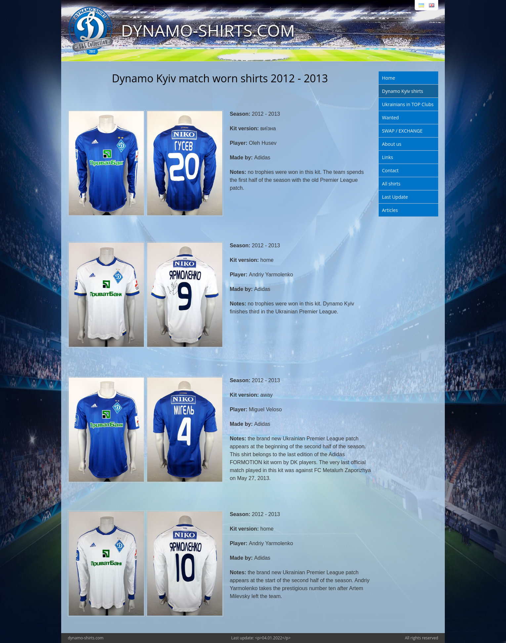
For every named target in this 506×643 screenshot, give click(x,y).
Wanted (390, 117)
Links (387, 157)
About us (391, 144)
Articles (390, 210)
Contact (390, 170)
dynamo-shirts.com (86, 638)
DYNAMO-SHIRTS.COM (208, 30)
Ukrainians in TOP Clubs (408, 104)
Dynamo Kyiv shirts (402, 91)
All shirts (391, 184)
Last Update (395, 197)
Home (388, 78)
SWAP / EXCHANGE (402, 131)
